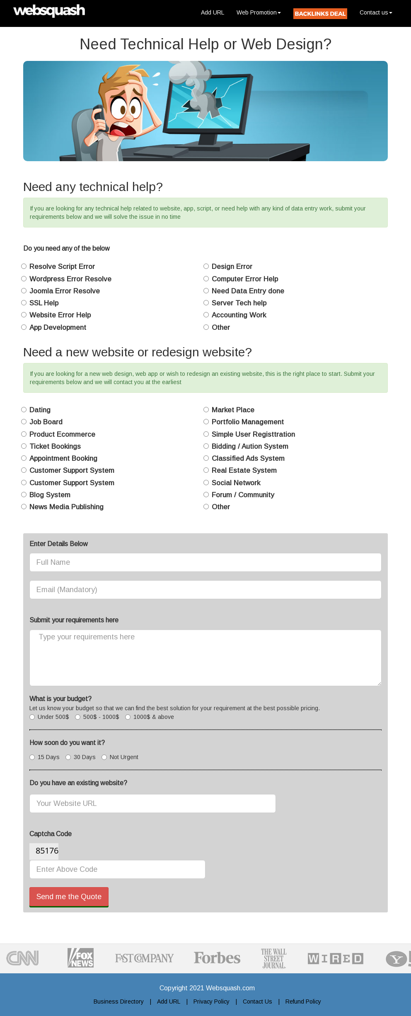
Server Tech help (239, 303)
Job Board (46, 422)
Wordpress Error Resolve (70, 279)
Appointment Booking (63, 458)
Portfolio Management (248, 422)
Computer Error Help (245, 279)
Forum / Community (243, 495)
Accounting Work (239, 315)
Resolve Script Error (62, 267)
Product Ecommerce (62, 434)
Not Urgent (120, 757)
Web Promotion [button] (259, 12)
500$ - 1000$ (97, 717)
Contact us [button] (376, 12)
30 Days (80, 757)
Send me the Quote (69, 897)
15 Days (44, 757)
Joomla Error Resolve (64, 291)
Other (221, 327)
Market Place (233, 410)
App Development (57, 327)
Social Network (236, 483)
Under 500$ (49, 717)
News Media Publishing (66, 507)
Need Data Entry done (248, 291)
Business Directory (119, 1001)
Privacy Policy (211, 1001)
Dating (40, 410)
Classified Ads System (248, 458)
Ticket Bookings (55, 446)
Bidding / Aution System (250, 446)
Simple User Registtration (253, 434)
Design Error (232, 267)
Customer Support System (71, 470)
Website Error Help (60, 315)
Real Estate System (244, 470)
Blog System (49, 495)
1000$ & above (149, 717)
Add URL (215, 12)
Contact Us (257, 1001)
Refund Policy (303, 1001)
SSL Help (43, 303)
